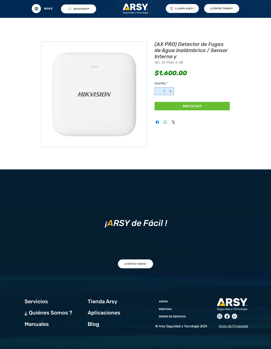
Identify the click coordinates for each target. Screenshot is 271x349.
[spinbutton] (164, 91)
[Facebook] (227, 316)
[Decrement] (157, 91)
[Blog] (110, 324)
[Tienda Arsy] (105, 301)
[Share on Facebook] (157, 122)
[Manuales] (47, 324)
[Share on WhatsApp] (165, 122)
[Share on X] (173, 122)
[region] (135, 221)
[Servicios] (40, 301)
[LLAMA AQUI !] (182, 8)
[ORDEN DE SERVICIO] (180, 316)
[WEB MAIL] (180, 309)
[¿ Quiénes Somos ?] (52, 312)
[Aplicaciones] (110, 312)
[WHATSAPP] (78, 8)
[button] (36, 8)
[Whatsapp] (234, 316)
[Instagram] (219, 316)
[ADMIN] (180, 301)
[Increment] (170, 91)
